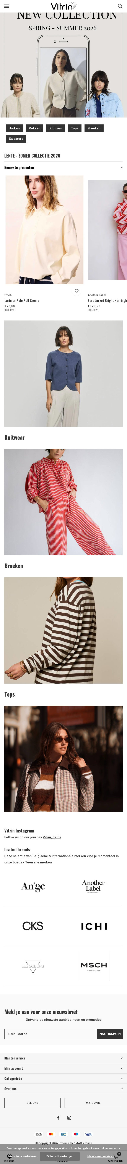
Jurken (14, 128)
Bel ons (32, 1102)
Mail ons (92, 1102)
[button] (6, 6)
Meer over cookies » (100, 1156)
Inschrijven (110, 1034)
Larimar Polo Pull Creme (22, 300)
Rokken (34, 128)
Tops (74, 128)
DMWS (77, 1143)
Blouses (55, 128)
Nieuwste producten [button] (19, 167)
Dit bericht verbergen (59, 1156)
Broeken (94, 128)
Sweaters (16, 139)
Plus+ (88, 1143)
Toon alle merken (38, 862)
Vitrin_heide (52, 837)
